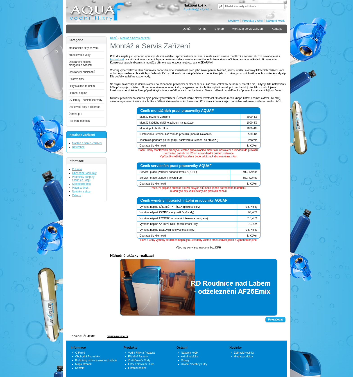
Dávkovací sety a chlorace (84, 106)
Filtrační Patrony (138, 356)
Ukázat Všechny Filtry (194, 364)
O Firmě (77, 169)
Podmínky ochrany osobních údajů (83, 178)
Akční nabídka (189, 356)
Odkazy (76, 195)
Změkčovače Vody (139, 360)
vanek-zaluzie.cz (117, 336)
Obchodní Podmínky (84, 173)
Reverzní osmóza (79, 120)
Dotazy (185, 360)
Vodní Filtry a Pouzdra (141, 352)
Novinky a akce (81, 191)
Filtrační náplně (78, 93)
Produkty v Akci (252, 20)
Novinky (233, 20)
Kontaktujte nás (81, 183)
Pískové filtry (76, 79)
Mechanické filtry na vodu (84, 48)
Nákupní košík (275, 20)
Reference (78, 147)
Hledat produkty (243, 356)
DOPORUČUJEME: (84, 336)
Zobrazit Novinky (244, 352)
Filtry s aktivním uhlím (82, 86)
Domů (186, 28)
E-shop (219, 28)
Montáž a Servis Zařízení (87, 143)
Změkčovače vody (80, 54)
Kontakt (277, 28)
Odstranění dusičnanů (82, 72)
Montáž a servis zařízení (248, 28)
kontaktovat (117, 59)
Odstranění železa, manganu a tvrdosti (80, 63)
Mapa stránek (80, 187)
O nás (202, 28)
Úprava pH (75, 113)
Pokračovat (275, 319)
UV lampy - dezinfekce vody (85, 100)
